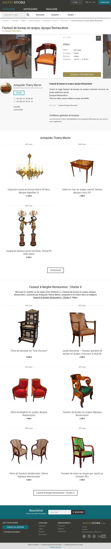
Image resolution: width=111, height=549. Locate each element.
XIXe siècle (64, 21)
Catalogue (15, 21)
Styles (41, 529)
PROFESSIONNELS (64, 523)
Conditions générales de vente (73, 545)
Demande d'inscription (12, 532)
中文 (93, 2)
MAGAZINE (51, 9)
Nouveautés (40, 14)
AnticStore (5, 21)
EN (90, 2)
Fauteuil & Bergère (34, 21)
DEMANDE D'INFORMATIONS (82, 74)
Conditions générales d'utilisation (51, 545)
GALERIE (17, 107)
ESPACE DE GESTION (15, 527)
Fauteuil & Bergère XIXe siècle (67, 105)
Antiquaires (61, 526)
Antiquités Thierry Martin (27, 85)
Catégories (42, 526)
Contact (84, 529)
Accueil (84, 527)
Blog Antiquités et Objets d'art (92, 532)
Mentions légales (33, 545)
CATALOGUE (9, 9)
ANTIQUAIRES (30, 9)
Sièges (23, 21)
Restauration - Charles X (50, 21)
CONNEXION (104, 2)
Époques (41, 531)
